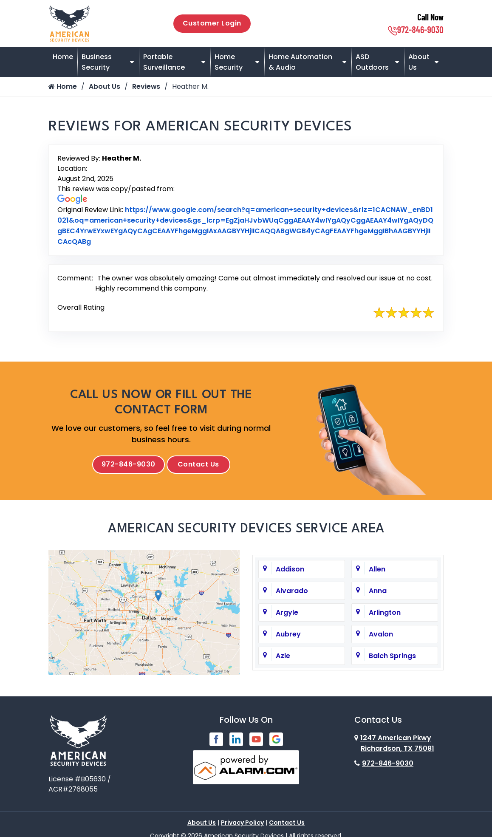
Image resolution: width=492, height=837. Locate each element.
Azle (283, 657)
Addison (290, 570)
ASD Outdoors (372, 62)
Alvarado (292, 592)
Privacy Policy (242, 824)
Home (63, 57)
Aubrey (288, 635)
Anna (378, 592)
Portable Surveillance (164, 62)
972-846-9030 (416, 29)
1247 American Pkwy (394, 744)
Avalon (381, 635)
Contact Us (198, 465)
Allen (377, 570)
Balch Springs (392, 657)
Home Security (229, 62)
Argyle (287, 614)
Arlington (385, 614)
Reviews (146, 86)
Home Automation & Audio (300, 62)
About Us (419, 62)
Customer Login (212, 23)
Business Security (97, 62)
